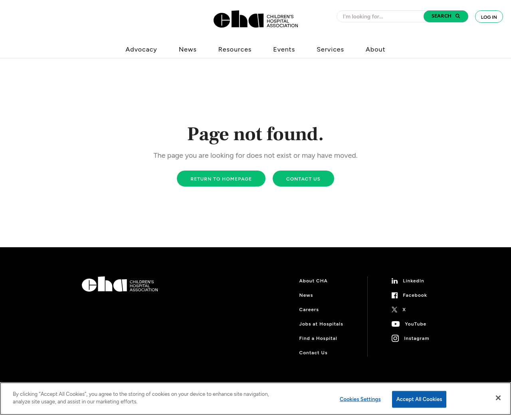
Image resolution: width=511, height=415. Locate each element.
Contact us (303, 179)
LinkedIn (413, 281)
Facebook (415, 295)
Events (284, 49)
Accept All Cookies (419, 399)
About (375, 49)
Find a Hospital (318, 338)
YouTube (415, 324)
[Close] (498, 398)
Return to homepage (221, 179)
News (188, 49)
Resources (235, 49)
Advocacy (141, 49)
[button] (446, 16)
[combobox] (382, 16)
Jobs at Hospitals (321, 324)
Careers (309, 309)
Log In (489, 17)
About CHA (313, 281)
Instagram (416, 338)
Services (330, 49)
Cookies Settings (360, 399)
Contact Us (313, 352)
